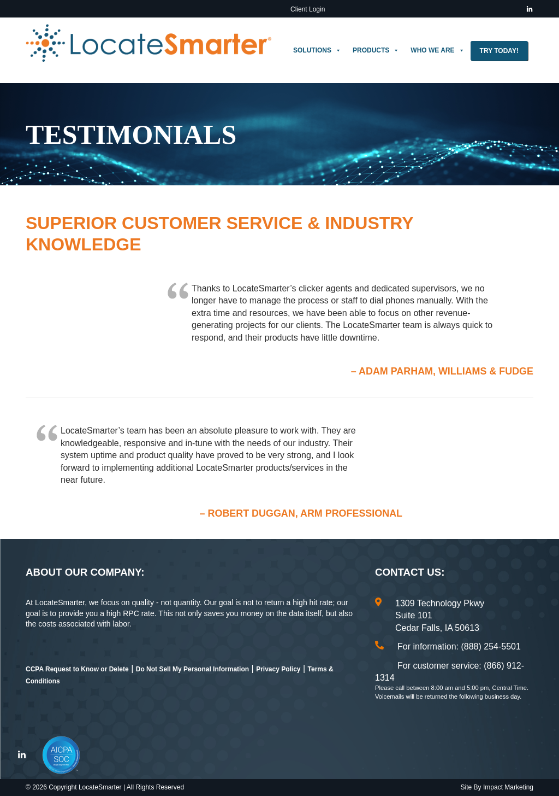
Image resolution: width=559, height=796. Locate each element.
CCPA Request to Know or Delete (77, 669)
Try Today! (499, 51)
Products (376, 50)
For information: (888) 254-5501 (459, 646)
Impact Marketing (508, 787)
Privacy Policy (278, 669)
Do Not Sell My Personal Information (192, 669)
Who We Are (437, 50)
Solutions (317, 50)
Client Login (307, 9)
